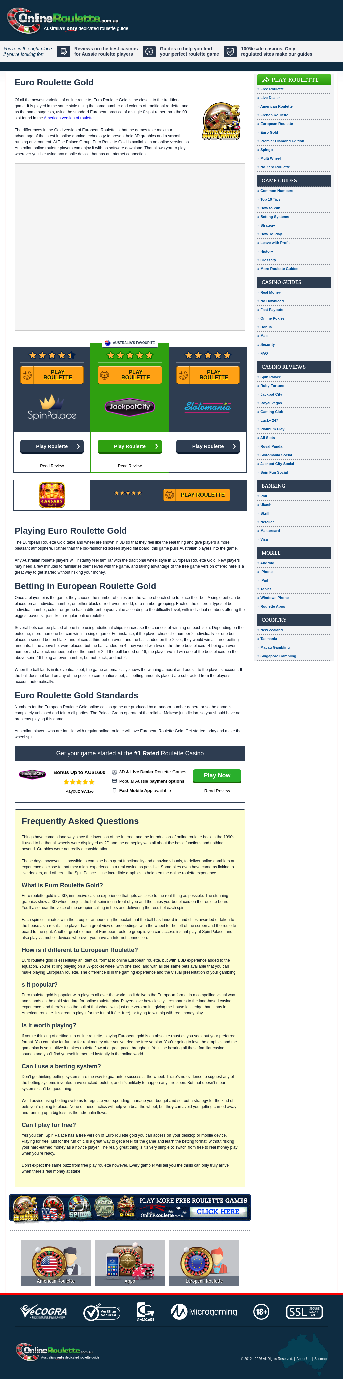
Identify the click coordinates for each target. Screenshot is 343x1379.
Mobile (271, 553)
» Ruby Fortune (270, 386)
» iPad (262, 580)
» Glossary (266, 260)
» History (265, 251)
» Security (266, 344)
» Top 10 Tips (268, 199)
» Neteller (265, 522)
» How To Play (269, 234)
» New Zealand (270, 630)
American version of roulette (68, 118)
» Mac (262, 336)
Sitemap (320, 1359)
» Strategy (266, 225)
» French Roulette (272, 115)
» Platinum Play (270, 429)
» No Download (270, 301)
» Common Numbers (275, 191)
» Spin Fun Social (272, 472)
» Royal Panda (269, 446)
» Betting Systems (273, 217)
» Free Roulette (270, 89)
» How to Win (268, 208)
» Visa (262, 539)
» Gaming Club (270, 412)
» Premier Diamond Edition (280, 141)
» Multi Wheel (269, 158)
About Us (303, 1359)
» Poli (262, 496)
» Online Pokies (271, 318)
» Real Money (269, 292)
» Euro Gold (267, 132)
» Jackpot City (269, 394)
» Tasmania (267, 639)
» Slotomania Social (274, 455)
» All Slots (266, 438)
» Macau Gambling (273, 647)
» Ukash (264, 505)
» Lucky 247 (267, 420)
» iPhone (265, 572)
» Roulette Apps (271, 606)
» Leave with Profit (273, 243)
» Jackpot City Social (275, 464)
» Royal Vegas (269, 403)
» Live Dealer (268, 98)
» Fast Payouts (270, 310)
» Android (265, 563)
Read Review (130, 466)
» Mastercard (268, 531)
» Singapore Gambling (276, 656)
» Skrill (263, 513)
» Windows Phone (273, 598)
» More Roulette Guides (277, 269)
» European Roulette (275, 124)
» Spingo (265, 150)
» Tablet (264, 589)
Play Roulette (295, 79)
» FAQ (262, 353)
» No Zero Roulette (273, 167)
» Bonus (264, 327)
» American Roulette (275, 106)
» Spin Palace (269, 377)
